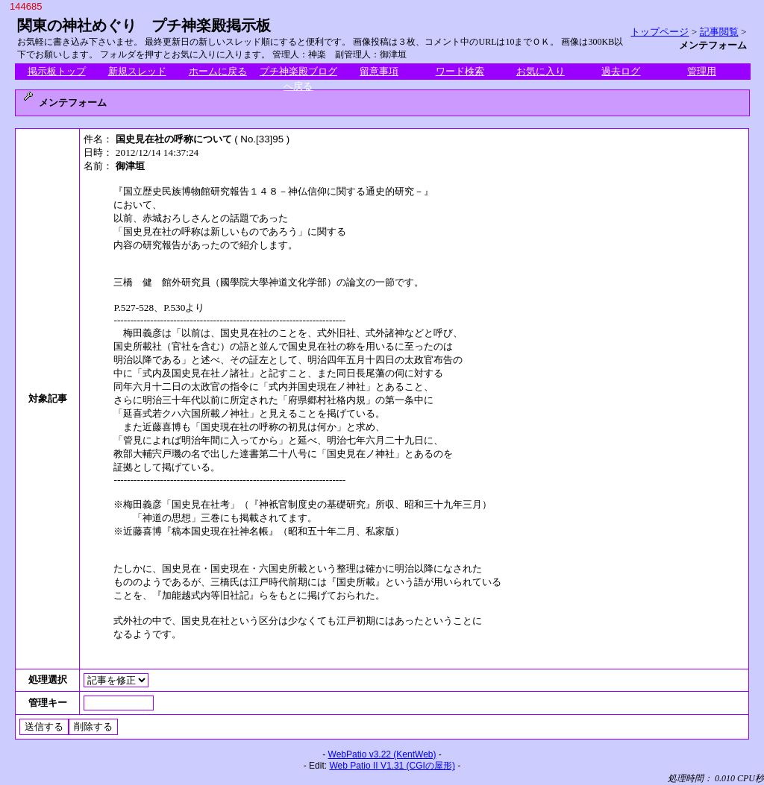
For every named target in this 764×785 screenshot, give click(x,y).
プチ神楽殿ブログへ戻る (298, 72)
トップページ (659, 31)
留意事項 (379, 71)
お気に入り (540, 71)
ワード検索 (460, 71)
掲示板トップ (57, 71)
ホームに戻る (218, 71)
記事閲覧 (719, 31)
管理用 (701, 71)
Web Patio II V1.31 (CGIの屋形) (392, 765)
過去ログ (620, 71)
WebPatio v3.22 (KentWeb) (382, 754)
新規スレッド (137, 71)
